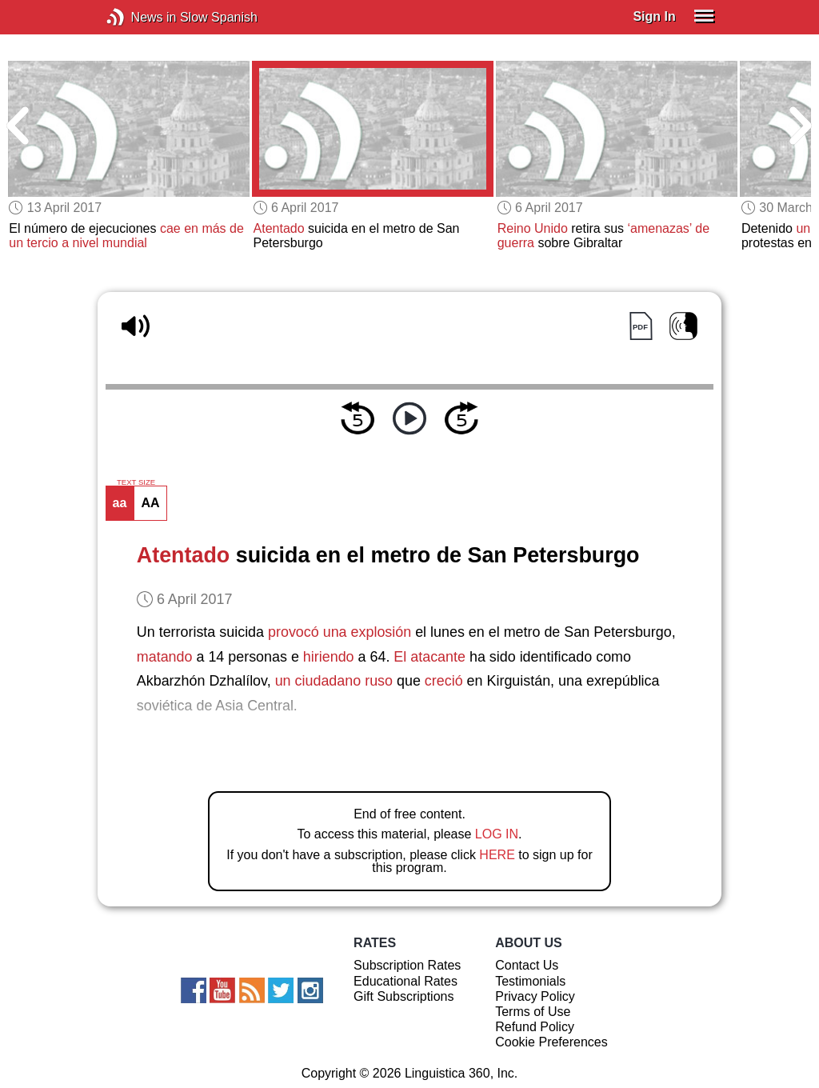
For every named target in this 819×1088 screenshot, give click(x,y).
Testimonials (530, 981)
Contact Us (526, 965)
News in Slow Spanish (139, 17)
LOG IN (496, 834)
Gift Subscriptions (403, 996)
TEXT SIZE (136, 482)
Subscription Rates (407, 965)
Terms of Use (532, 1011)
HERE (496, 855)
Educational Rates (405, 981)
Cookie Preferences (551, 1042)
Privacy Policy (535, 996)
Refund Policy (534, 1027)
